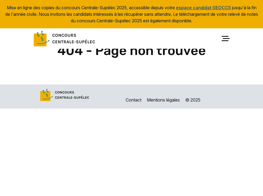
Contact (133, 100)
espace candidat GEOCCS (203, 7)
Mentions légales (163, 100)
